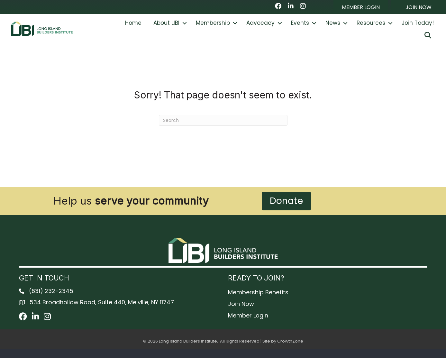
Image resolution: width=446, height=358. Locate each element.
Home (133, 27)
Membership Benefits (258, 301)
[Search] (223, 129)
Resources (371, 27)
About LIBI (166, 27)
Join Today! (418, 27)
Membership (213, 27)
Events (300, 27)
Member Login (248, 324)
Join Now (241, 312)
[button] (360, 7)
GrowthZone (290, 350)
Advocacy (260, 27)
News (332, 27)
